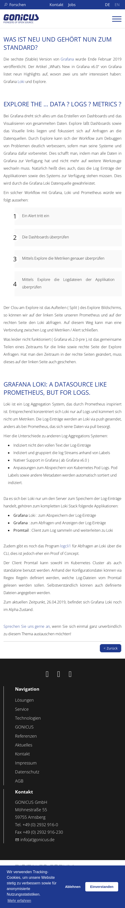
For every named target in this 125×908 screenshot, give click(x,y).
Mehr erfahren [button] (19, 901)
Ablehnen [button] (73, 887)
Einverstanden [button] (101, 887)
